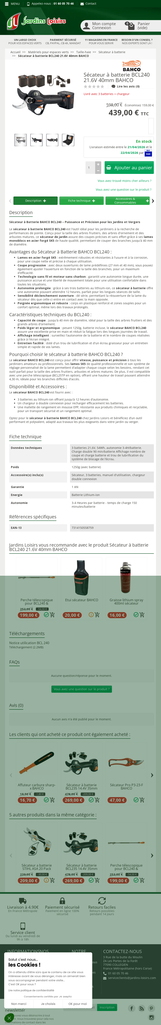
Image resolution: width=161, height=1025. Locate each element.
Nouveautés (48, 947)
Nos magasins (71, 1014)
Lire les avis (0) (126, 86)
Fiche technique (81, 201)
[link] (131, 983)
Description (35, 201)
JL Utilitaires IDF (73, 1018)
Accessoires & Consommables (131, 200)
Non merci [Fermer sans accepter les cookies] (18, 1004)
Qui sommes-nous (84, 937)
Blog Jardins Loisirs (20, 933)
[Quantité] (90, 167)
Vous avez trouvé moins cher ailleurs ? (124, 181)
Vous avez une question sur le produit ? (123, 189)
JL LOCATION (121, 1014)
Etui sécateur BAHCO (81, 600)
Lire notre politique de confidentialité (31, 990)
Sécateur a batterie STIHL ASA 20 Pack (37, 867)
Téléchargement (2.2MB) (26, 647)
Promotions (48, 937)
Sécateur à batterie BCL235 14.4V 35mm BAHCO (81, 788)
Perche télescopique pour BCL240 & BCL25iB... (37, 603)
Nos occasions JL (51, 942)
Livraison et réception (15, 948)
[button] (9, 1018)
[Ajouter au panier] (52, 615)
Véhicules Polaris (106, 1018)
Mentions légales (84, 947)
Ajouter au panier (129, 167)
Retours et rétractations (16, 939)
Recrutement (81, 942)
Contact (88, 3)
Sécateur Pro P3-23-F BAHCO (126, 787)
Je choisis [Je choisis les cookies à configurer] (48, 1004)
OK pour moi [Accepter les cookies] (78, 1004)
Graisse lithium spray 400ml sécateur (126, 602)
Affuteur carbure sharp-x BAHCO (37, 787)
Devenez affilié (18, 1018)
